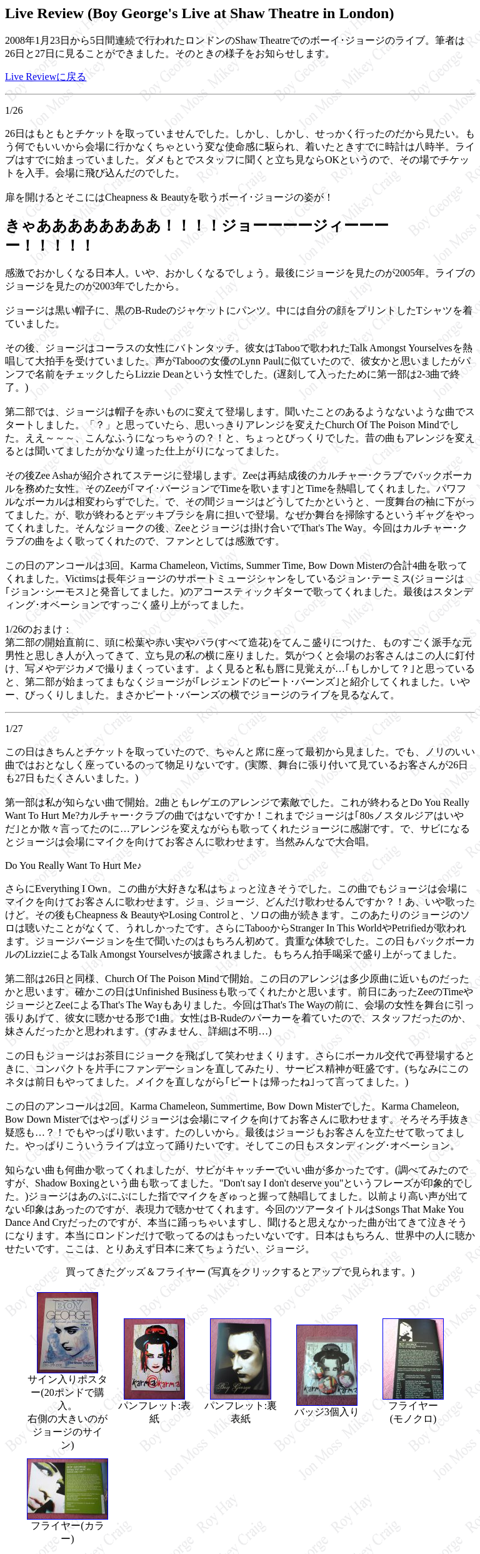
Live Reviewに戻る (45, 76)
